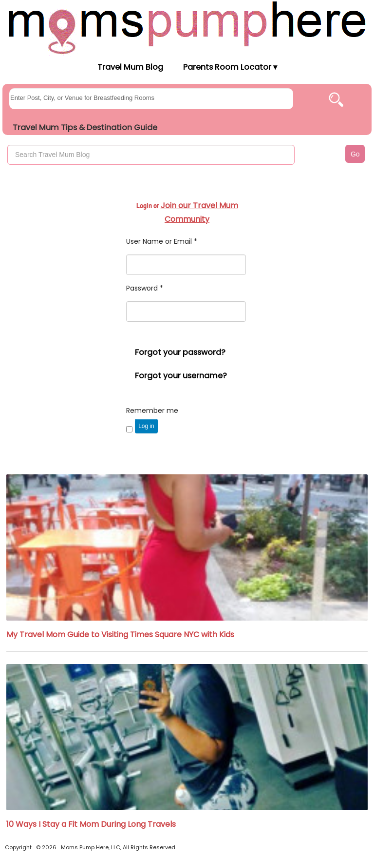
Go (355, 154)
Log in (146, 426)
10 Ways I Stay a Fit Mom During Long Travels (91, 824)
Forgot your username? (181, 375)
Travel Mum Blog (130, 67)
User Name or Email (161, 241)
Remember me (152, 410)
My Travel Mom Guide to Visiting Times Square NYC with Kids (120, 634)
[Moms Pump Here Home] (187, 27)
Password (144, 288)
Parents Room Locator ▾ (230, 67)
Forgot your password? (180, 352)
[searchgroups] (151, 98)
